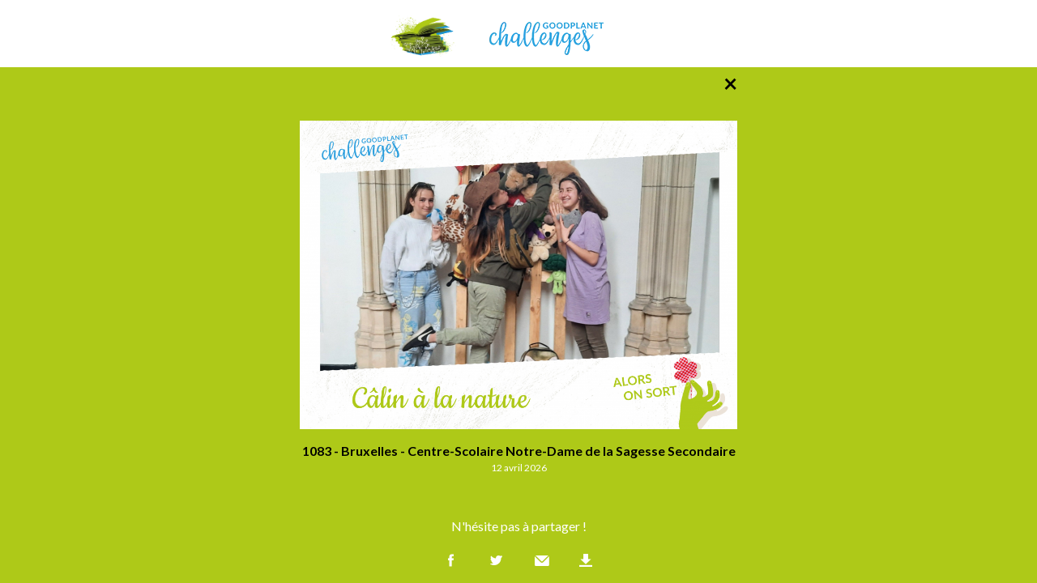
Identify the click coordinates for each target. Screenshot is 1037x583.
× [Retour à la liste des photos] (730, 82)
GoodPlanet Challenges (518, 33)
